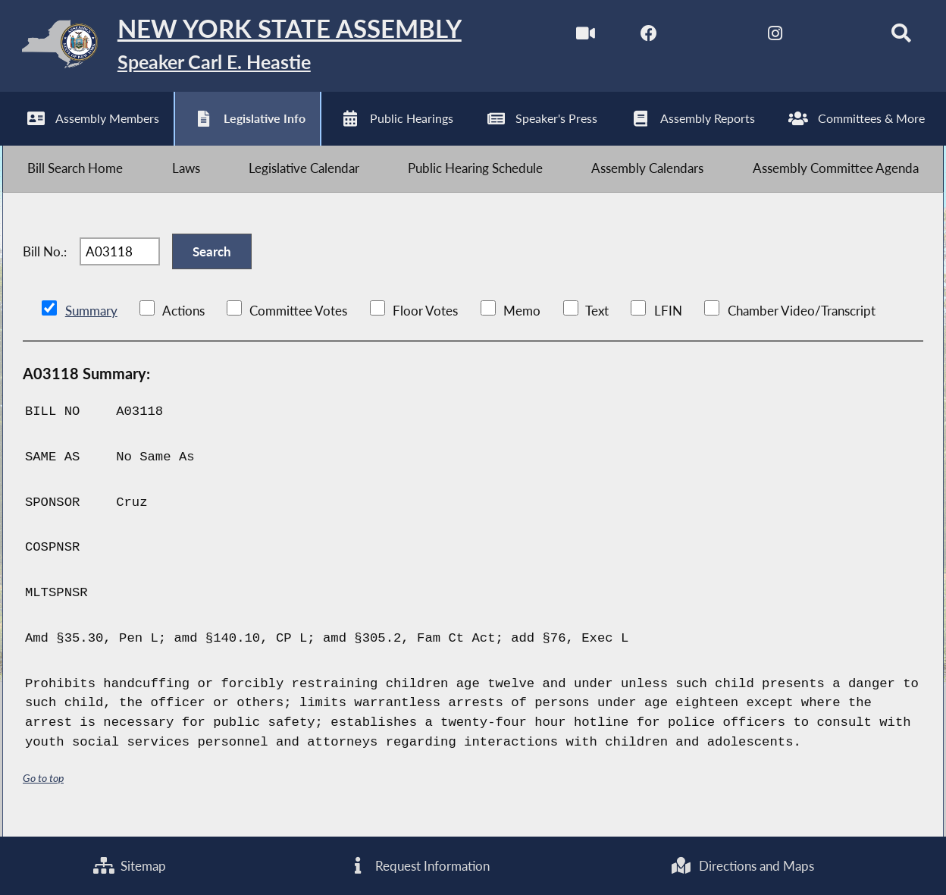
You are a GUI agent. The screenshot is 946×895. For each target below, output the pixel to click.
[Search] (897, 37)
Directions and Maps (742, 865)
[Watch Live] (579, 37)
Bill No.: (45, 258)
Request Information (418, 865)
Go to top (43, 786)
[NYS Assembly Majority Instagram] (770, 37)
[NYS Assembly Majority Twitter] (707, 37)
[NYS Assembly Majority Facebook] (643, 37)
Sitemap (129, 865)
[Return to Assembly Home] (237, 47)
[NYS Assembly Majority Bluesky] (833, 37)
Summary (91, 320)
